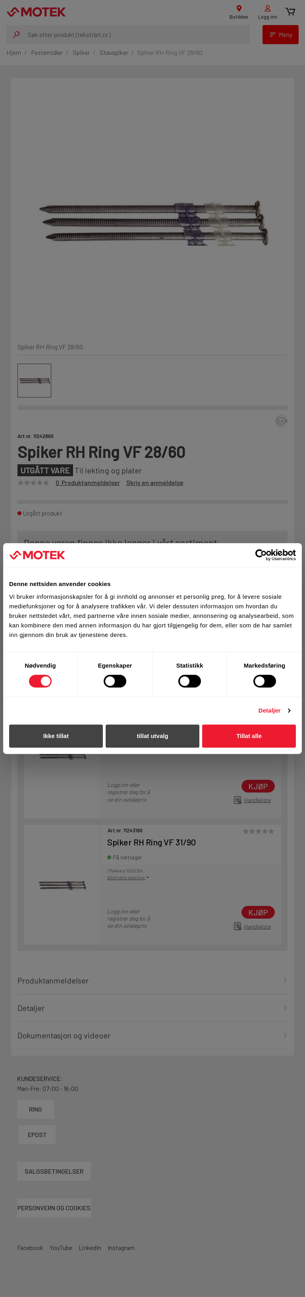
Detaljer (270, 710)
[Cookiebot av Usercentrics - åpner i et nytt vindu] (261, 555)
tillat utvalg (152, 735)
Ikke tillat (56, 735)
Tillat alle (249, 735)
